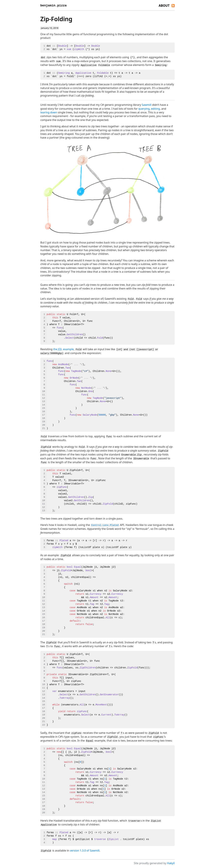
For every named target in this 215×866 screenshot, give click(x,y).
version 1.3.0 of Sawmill (85, 848)
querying (143, 108)
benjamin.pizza (53, 5)
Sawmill (147, 104)
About (164, 5)
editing (155, 108)
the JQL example (63, 349)
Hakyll (171, 861)
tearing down (48, 112)
